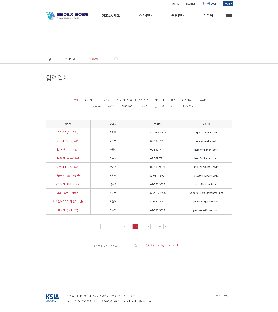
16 (141, 226)
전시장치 (89, 99)
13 (123, 226)
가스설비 (202, 99)
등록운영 (159, 106)
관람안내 (177, 15)
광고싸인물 (188, 106)
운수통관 (143, 99)
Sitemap (191, 3)
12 (117, 226)
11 (111, 226)
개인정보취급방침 (222, 295)
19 (160, 226)
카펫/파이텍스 (124, 99)
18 (154, 226)
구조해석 (143, 106)
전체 (76, 99)
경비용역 (159, 99)
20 (166, 226)
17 (147, 226)
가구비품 (105, 99)
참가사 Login (210, 3)
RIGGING (127, 106)
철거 (173, 99)
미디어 (208, 15)
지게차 (111, 106)
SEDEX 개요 (111, 15)
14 (129, 226)
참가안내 (145, 15)
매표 (173, 106)
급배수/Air (95, 106)
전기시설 (186, 99)
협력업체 (93, 59)
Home (175, 3)
